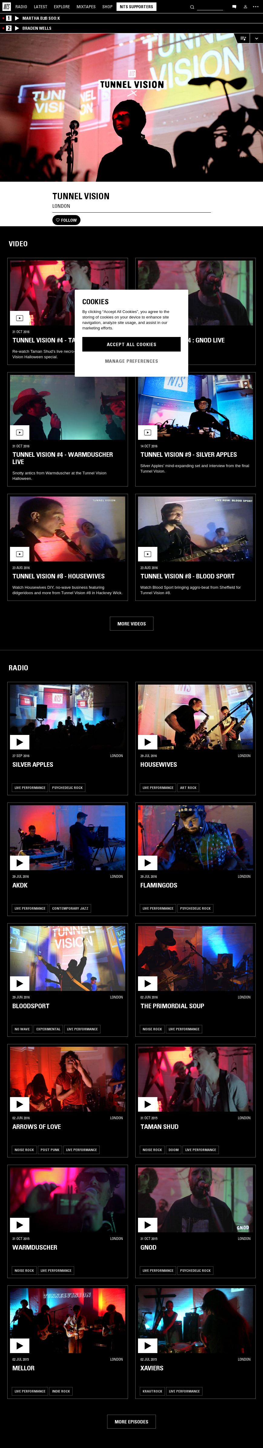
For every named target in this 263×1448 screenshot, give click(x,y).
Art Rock (188, 787)
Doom (174, 1149)
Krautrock (152, 1391)
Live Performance (30, 787)
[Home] (6, 6)
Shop (107, 6)
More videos (131, 624)
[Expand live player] (256, 38)
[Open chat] (234, 6)
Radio (21, 6)
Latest (40, 6)
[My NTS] (245, 6)
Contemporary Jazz (70, 908)
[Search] (192, 6)
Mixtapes (86, 6)
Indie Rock (61, 1391)
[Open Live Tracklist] (241, 38)
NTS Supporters (136, 6)
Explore (62, 6)
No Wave (22, 1029)
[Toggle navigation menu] (256, 6)
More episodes (131, 1422)
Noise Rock (152, 1029)
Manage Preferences (131, 361)
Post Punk (50, 1149)
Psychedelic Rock (67, 787)
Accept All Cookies (131, 344)
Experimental (48, 1029)
